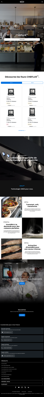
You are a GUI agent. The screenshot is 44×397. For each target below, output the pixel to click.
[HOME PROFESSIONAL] (22, 1)
